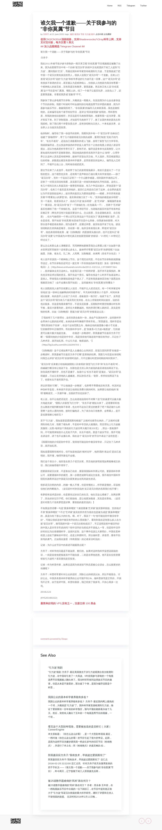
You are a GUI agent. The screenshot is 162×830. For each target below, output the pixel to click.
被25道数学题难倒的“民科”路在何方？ (69, 780)
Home (110, 5)
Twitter (143, 5)
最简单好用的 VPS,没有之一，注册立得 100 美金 (68, 603)
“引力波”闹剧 (55, 667)
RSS (120, 5)
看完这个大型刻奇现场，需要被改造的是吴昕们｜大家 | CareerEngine (79, 728)
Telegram (131, 5)
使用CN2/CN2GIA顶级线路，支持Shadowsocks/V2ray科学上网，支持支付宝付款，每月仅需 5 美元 (80, 41)
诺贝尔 (77, 34)
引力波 (88, 34)
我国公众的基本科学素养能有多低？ (68, 697)
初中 (93, 34)
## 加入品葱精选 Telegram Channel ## (62, 46)
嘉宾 (72, 34)
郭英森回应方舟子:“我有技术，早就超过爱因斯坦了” (77, 755)
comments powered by (53, 639)
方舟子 (46, 34)
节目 (82, 34)
